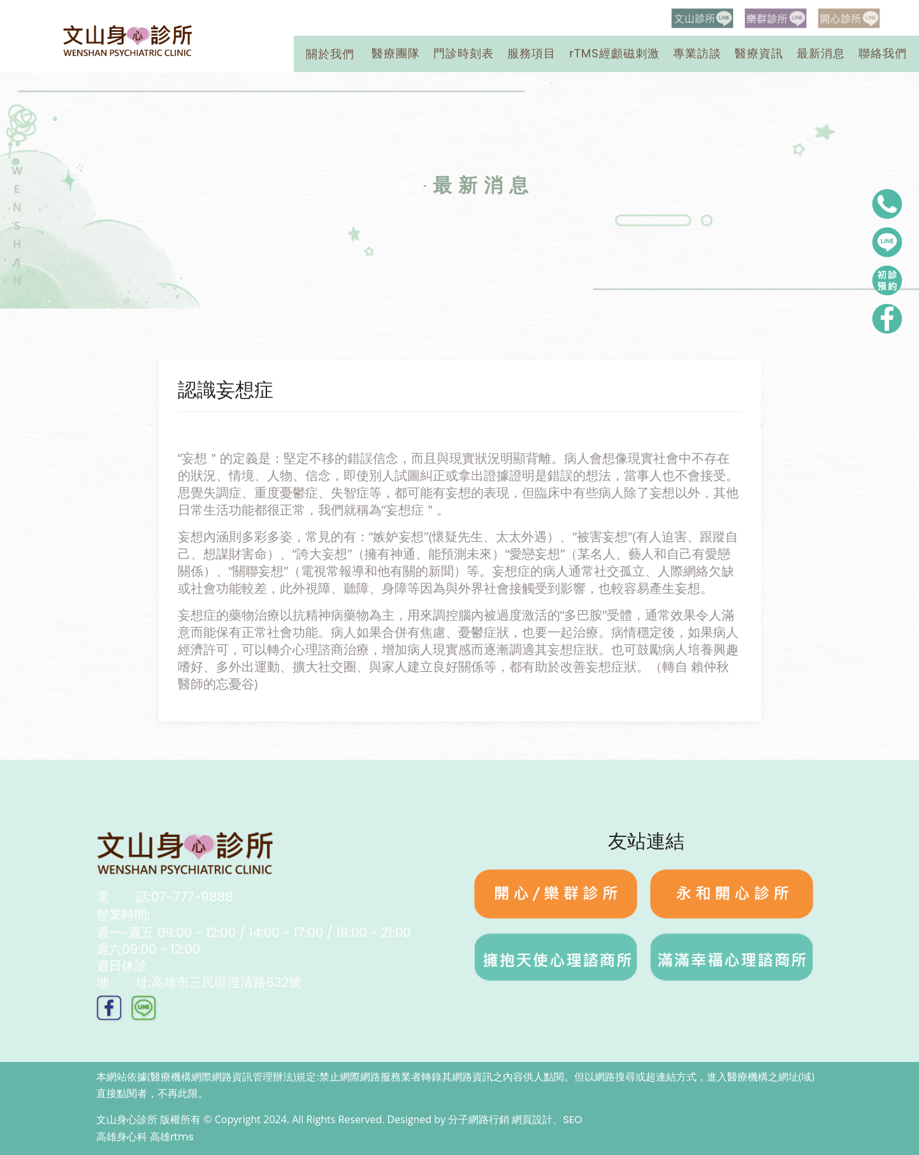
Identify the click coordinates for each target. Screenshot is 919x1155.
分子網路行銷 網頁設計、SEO (515, 1119)
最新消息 (821, 53)
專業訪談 (697, 53)
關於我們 (330, 54)
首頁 (399, 185)
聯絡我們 (882, 53)
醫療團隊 (396, 53)
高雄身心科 (121, 1137)
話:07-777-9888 (164, 897)
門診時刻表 (463, 53)
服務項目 (531, 53)
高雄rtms (172, 1137)
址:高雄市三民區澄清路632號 (198, 982)
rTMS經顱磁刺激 (614, 53)
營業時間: (253, 923)
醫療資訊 (759, 53)
